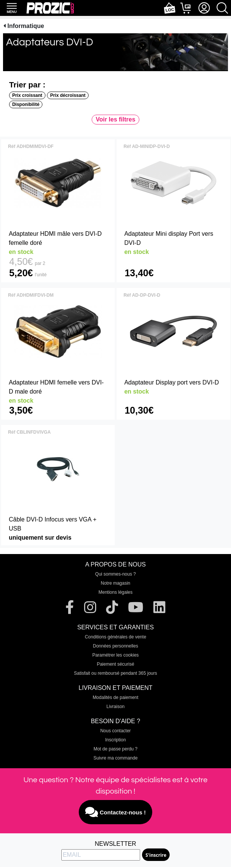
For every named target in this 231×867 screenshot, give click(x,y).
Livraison (115, 706)
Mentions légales (115, 592)
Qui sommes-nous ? (115, 574)
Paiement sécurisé (115, 664)
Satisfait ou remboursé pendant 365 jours (115, 673)
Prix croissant (27, 95)
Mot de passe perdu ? (115, 749)
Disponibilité (25, 104)
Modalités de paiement (116, 697)
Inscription (115, 739)
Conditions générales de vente (115, 637)
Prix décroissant (67, 95)
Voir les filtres (116, 119)
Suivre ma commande (116, 758)
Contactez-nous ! (115, 812)
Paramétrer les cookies (115, 655)
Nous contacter (115, 730)
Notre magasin (115, 583)
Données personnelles (115, 646)
